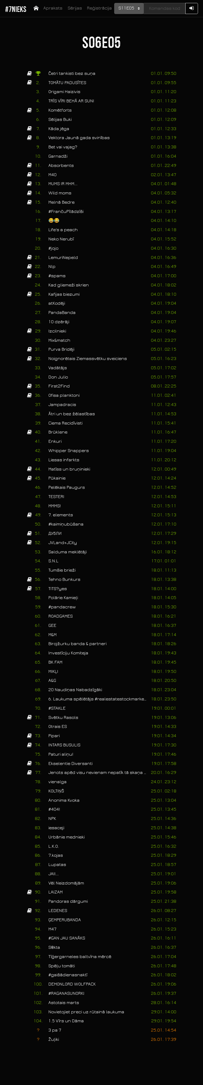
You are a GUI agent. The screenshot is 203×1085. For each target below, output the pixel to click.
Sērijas (75, 8)
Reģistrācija (99, 8)
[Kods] (164, 8)
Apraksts (52, 8)
